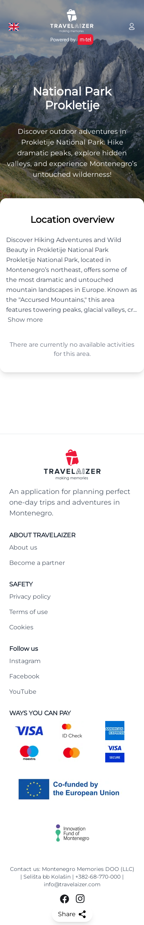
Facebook (24, 676)
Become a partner (37, 562)
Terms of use (28, 612)
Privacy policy (30, 596)
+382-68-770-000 (98, 876)
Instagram (25, 661)
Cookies (21, 627)
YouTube (22, 691)
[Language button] (14, 27)
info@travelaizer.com (72, 884)
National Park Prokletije (72, 98)
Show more (25, 319)
